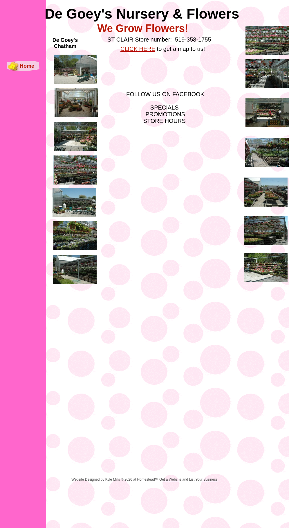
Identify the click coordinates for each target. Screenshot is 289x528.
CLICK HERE (137, 49)
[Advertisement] (138, 486)
